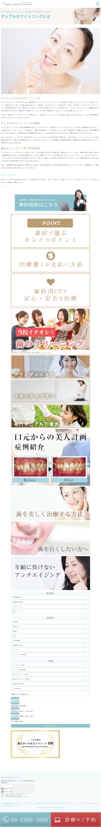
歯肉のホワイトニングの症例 (21, 679)
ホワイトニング (6, 186)
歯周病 (15, 631)
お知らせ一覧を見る (50, 726)
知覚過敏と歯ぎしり (18, 645)
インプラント (17, 650)
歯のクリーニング (18, 611)
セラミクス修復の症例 (19, 669)
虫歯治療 (15, 622)
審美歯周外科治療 (18, 602)
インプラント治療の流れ (20, 654)
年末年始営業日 (15, 700)
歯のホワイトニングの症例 (20, 674)
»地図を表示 (4, 782)
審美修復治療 (17, 597)
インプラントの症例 (18, 665)
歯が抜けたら (17, 626)
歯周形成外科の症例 (18, 683)
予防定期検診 (17, 640)
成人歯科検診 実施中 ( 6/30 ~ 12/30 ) (22, 716)
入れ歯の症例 (17, 688)
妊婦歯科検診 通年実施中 (18, 706)
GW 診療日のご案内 (17, 721)
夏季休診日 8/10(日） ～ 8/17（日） (22, 711)
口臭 (14, 636)
